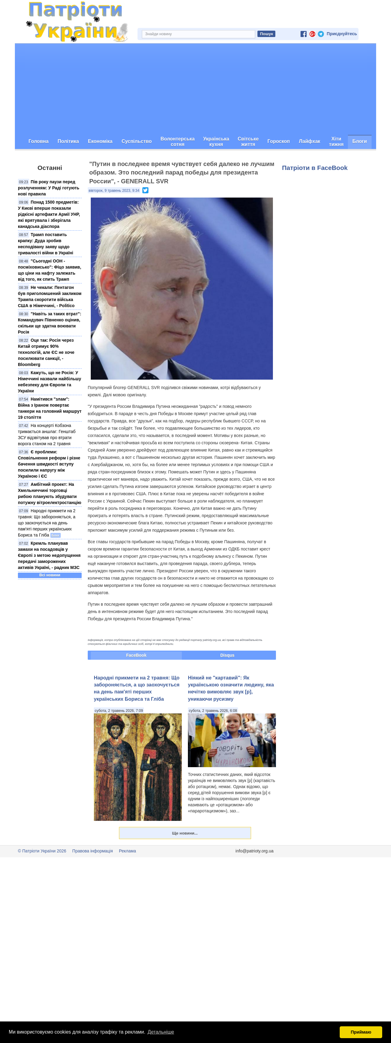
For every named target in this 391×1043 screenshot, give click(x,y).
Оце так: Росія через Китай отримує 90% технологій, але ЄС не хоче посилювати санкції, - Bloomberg (46, 352)
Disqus (227, 655)
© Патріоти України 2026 (42, 850)
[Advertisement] (195, 89)
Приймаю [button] (361, 1032)
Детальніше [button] (161, 1032)
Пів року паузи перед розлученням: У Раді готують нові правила (48, 187)
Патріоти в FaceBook (315, 167)
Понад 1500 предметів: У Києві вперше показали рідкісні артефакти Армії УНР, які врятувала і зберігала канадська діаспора (49, 214)
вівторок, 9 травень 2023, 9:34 (114, 190)
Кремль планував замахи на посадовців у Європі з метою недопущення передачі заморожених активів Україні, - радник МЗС (49, 555)
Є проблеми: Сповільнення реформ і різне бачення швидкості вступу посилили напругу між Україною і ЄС (49, 464)
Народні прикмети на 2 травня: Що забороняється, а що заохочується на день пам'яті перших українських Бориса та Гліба (47, 522)
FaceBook (136, 655)
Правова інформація (92, 850)
